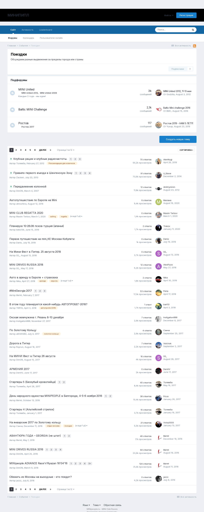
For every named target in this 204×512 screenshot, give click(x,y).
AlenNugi (167, 159)
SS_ (18, 254)
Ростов (25, 123)
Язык (86, 500)
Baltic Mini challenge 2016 (176, 107)
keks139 (20, 229)
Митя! (19, 293)
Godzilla (171, 94)
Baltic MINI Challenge (34, 109)
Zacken (20, 176)
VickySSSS (168, 420)
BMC (169, 111)
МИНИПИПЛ (18, 15)
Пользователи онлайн (51, 38)
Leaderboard (45, 29)
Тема (97, 500)
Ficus (166, 394)
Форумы (12, 38)
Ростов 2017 (29, 126)
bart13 (166, 303)
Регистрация (186, 15)
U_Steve (167, 173)
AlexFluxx (168, 264)
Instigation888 (23, 319)
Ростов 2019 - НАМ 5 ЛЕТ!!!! (178, 123)
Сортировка (186, 150)
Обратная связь (112, 500)
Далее (42, 150)
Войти (168, 15)
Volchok (167, 342)
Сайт (13, 31)
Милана (167, 199)
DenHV (19, 371)
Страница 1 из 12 (65, 150)
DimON (19, 190)
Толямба (20, 163)
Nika (18, 280)
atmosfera (21, 203)
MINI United (28, 89)
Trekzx (166, 225)
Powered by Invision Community (102, 507)
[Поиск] (172, 29)
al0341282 (21, 332)
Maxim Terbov (23, 216)
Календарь (28, 38)
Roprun (19, 345)
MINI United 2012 (31, 93)
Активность (27, 29)
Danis (19, 241)
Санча (166, 329)
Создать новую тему (178, 139)
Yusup (170, 126)
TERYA (19, 306)
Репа (165, 290)
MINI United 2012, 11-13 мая (177, 91)
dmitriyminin (169, 186)
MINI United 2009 (50, 93)
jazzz (18, 476)
